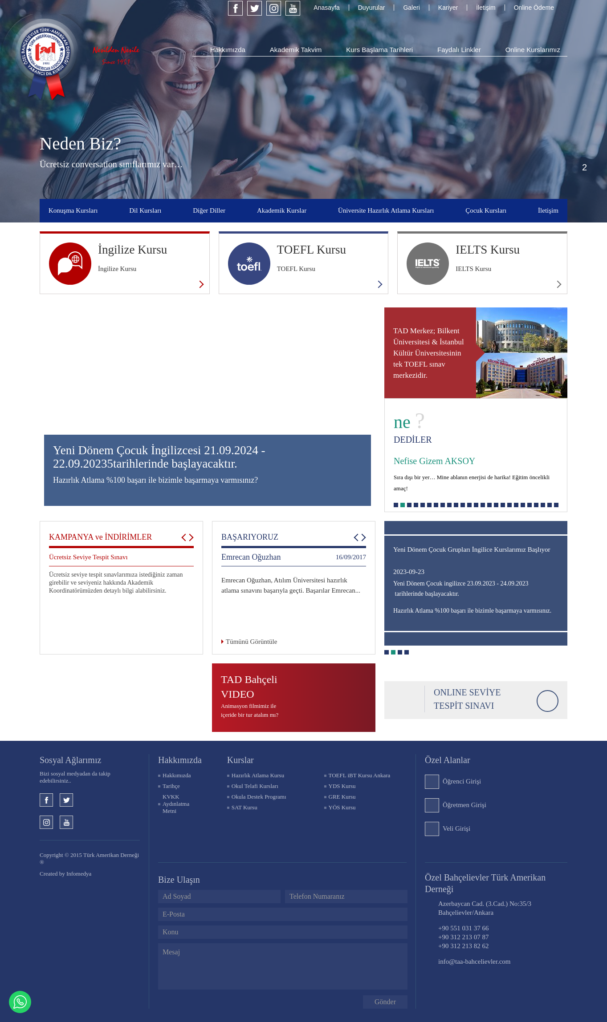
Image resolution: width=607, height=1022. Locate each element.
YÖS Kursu (342, 807)
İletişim (486, 7)
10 (456, 505)
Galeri (411, 7)
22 (536, 505)
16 (496, 505)
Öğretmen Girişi (464, 804)
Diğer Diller (209, 210)
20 (523, 505)
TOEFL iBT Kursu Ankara (360, 775)
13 (476, 505)
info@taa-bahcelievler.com (474, 961)
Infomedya (78, 873)
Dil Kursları (145, 210)
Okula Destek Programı (259, 796)
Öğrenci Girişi (462, 781)
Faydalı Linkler (459, 49)
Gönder (385, 1002)
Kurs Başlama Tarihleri (379, 49)
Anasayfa (326, 7)
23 (543, 505)
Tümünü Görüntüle (251, 641)
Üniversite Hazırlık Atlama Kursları (386, 210)
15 (489, 505)
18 (509, 505)
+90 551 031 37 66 (463, 928)
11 (462, 505)
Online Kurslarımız (532, 49)
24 (549, 505)
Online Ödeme (534, 7)
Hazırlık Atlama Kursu (258, 775)
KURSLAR (240, 760)
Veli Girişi (456, 828)
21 (529, 505)
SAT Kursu (244, 807)
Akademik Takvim (296, 49)
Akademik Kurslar (281, 210)
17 (503, 505)
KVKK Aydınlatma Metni (176, 803)
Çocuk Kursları (485, 210)
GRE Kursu (342, 796)
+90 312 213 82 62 (463, 945)
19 (516, 505)
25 (556, 505)
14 (483, 505)
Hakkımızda (227, 49)
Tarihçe (171, 786)
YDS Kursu (342, 786)
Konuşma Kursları (73, 210)
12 (469, 505)
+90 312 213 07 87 (463, 937)
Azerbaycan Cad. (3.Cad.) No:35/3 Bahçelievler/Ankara (484, 908)
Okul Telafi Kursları (255, 786)
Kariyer (448, 7)
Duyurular (371, 7)
